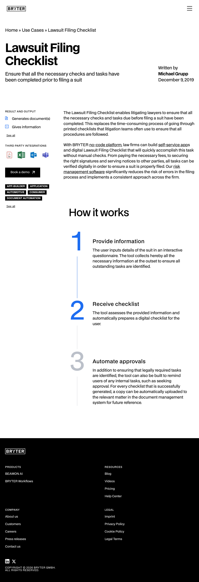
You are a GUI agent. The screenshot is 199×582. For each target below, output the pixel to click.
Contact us (13, 546)
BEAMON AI (14, 474)
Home (11, 30)
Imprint (110, 516)
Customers (13, 524)
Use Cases (33, 30)
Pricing (110, 489)
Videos (110, 481)
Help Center (113, 496)
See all (10, 135)
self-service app (173, 145)
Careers (10, 531)
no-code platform (105, 145)
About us (11, 516)
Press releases (15, 539)
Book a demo (20, 172)
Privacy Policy (115, 524)
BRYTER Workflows (19, 481)
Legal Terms (113, 539)
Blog (108, 474)
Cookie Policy (114, 531)
